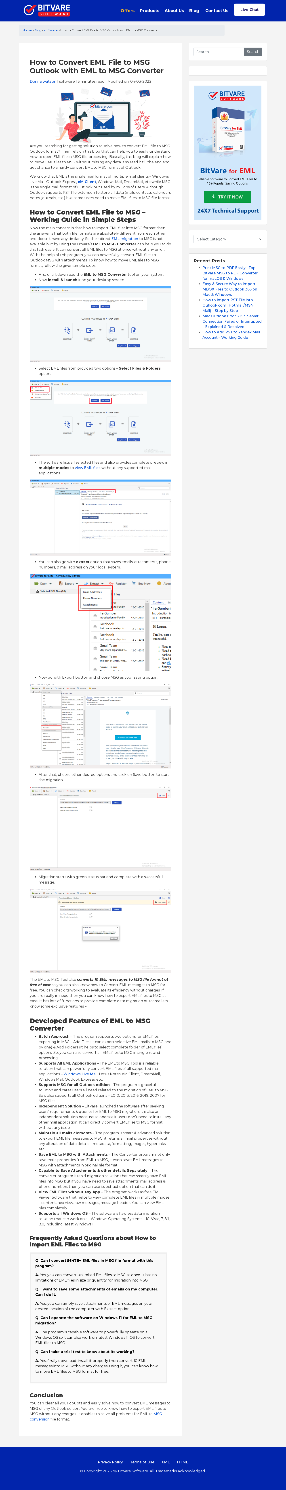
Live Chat (249, 10)
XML (166, 1462)
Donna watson (43, 81)
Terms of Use (142, 1462)
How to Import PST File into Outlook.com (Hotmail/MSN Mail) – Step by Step (227, 305)
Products (149, 10)
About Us (174, 10)
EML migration (124, 239)
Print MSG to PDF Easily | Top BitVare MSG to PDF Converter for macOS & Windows (230, 273)
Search (253, 52)
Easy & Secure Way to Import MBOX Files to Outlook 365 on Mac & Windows (229, 289)
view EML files (88, 468)
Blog (194, 10)
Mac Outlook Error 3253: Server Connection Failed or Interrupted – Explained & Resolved (232, 321)
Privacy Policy (110, 1462)
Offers (128, 10)
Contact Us (216, 10)
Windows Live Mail (80, 1074)
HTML (182, 1462)
